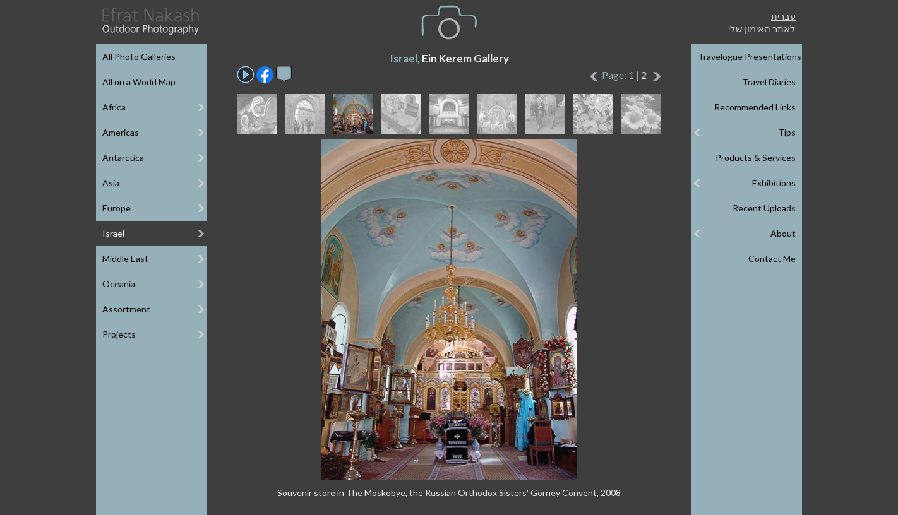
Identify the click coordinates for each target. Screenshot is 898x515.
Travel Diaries (769, 81)
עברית (783, 15)
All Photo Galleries (139, 56)
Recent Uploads (764, 208)
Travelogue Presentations (749, 56)
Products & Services (755, 157)
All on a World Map (139, 81)
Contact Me (772, 258)
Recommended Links (755, 107)
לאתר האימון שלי (762, 28)
